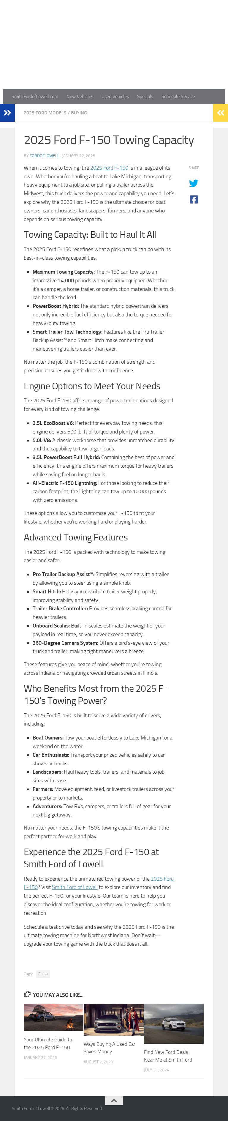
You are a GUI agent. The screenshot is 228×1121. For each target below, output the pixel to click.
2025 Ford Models (45, 113)
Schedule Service (178, 96)
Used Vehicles (115, 96)
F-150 (43, 974)
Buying (79, 113)
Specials (145, 96)
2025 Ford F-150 (109, 168)
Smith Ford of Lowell (75, 887)
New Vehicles (79, 96)
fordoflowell (44, 155)
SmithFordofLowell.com (35, 96)
